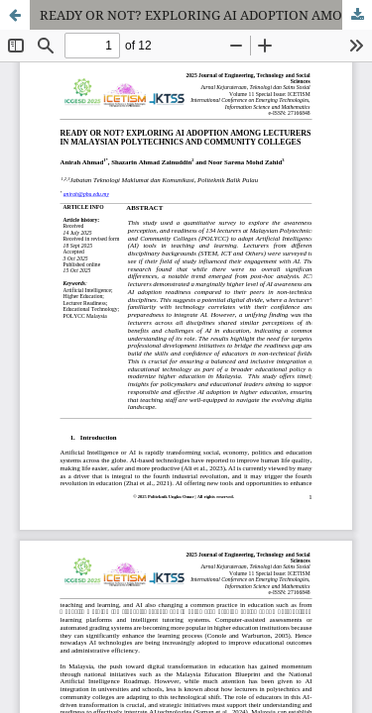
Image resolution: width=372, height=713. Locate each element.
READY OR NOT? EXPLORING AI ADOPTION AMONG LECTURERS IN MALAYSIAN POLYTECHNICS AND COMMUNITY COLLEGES (206, 15)
